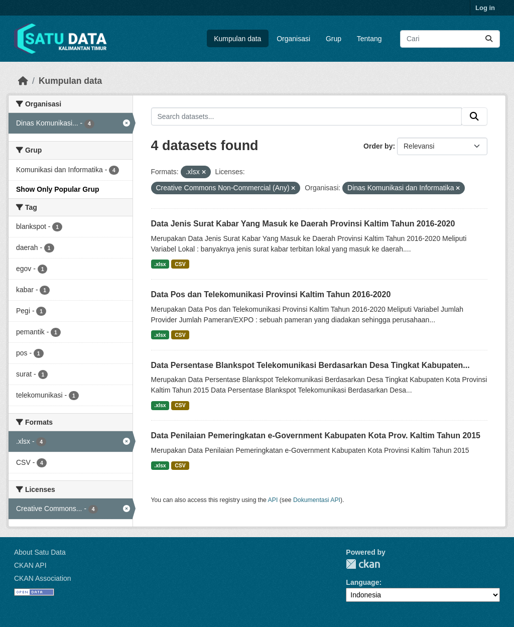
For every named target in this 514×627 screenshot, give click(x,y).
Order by (378, 146)
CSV (180, 264)
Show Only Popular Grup (57, 189)
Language (362, 582)
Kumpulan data (237, 39)
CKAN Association (42, 578)
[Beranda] (23, 81)
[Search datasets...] (450, 39)
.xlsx (160, 264)
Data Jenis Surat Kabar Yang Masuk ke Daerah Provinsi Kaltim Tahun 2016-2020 (303, 223)
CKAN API (30, 565)
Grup (333, 39)
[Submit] (489, 39)
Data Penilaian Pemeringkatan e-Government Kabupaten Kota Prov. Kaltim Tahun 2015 (315, 435)
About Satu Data (40, 552)
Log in (485, 8)
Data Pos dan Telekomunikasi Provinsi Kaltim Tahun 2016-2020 (271, 294)
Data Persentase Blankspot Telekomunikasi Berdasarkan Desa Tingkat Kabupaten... (310, 365)
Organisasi (293, 39)
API (273, 500)
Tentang (369, 39)
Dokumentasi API (316, 500)
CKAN (363, 564)
